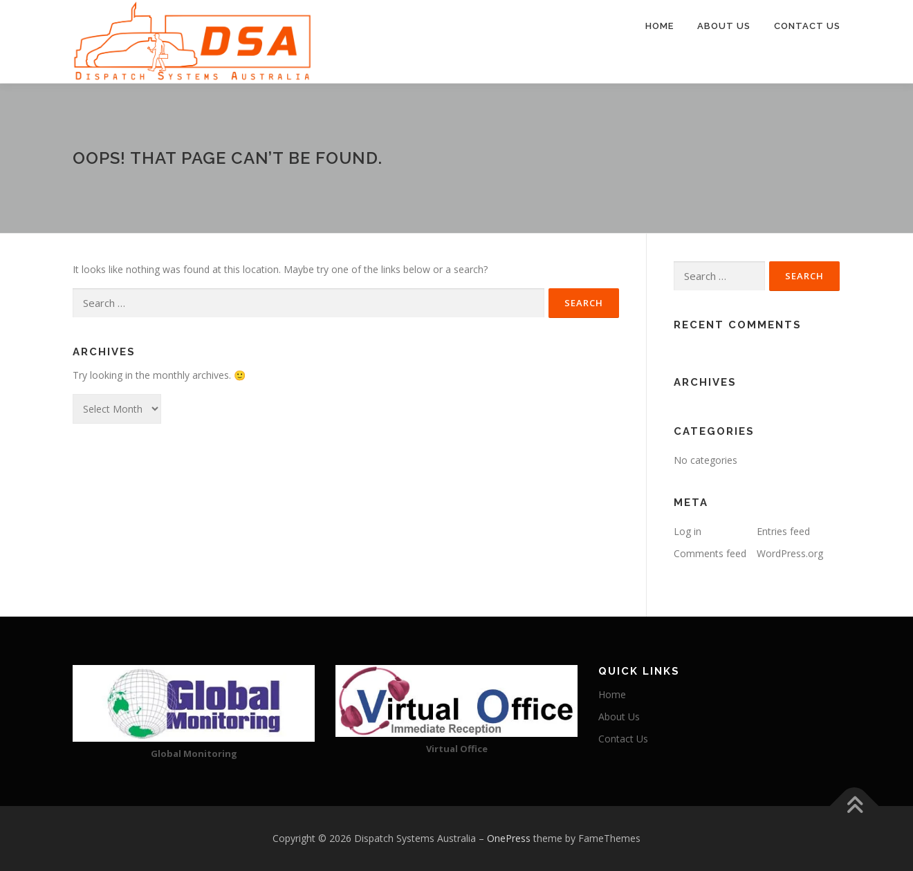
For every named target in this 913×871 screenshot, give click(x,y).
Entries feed (783, 531)
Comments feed (710, 553)
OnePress (509, 838)
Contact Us (807, 26)
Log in (687, 531)
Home (659, 26)
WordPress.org (790, 553)
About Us (723, 26)
